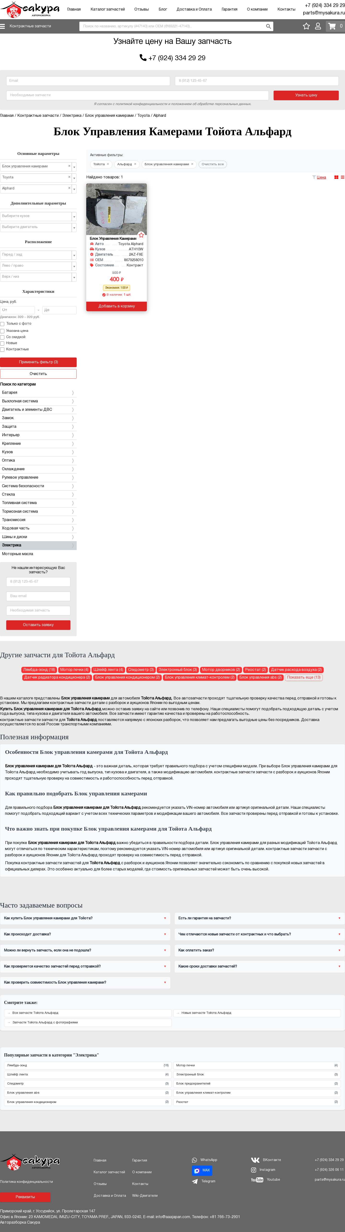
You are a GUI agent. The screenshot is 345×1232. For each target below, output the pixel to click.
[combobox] (176, 26)
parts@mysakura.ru (324, 13)
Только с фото (15, 324)
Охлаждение (38, 469)
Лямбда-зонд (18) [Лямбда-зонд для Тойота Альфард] (39, 670)
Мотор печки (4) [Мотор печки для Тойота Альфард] (74, 670)
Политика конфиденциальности (26, 1182)
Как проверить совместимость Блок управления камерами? (55, 982)
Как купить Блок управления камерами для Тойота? (48, 918)
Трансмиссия (38, 520)
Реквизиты (25, 1197)
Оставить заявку (38, 625)
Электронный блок (257, 1075)
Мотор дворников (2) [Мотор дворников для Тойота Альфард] (221, 670)
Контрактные (14, 349)
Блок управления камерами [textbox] (36, 166)
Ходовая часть (38, 528)
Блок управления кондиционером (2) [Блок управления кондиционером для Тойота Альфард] (127, 677)
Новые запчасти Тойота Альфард (206, 1013)
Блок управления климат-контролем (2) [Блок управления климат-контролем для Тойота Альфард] (200, 677)
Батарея (38, 393)
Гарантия (229, 9)
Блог (163, 9)
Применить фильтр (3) (38, 362)
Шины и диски (38, 537)
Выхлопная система (38, 401)
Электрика (38, 545)
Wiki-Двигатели (145, 1195)
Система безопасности (38, 486)
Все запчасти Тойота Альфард (35, 1013)
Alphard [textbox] (36, 188)
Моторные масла (17, 554)
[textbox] (36, 216)
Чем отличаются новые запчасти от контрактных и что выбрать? (234, 934)
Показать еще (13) (304, 677)
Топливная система (38, 503)
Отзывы (141, 9)
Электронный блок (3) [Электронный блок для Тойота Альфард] (178, 670)
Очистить (38, 374)
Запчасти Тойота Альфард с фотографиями (45, 1022)
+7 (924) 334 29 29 (325, 6)
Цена (321, 177)
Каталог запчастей (108, 9)
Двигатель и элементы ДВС (38, 410)
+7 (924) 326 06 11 (329, 1170)
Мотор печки (257, 1066)
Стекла (38, 495)
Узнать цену (306, 95)
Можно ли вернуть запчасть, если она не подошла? (47, 950)
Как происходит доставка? (27, 934)
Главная (74, 9)
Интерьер (38, 435)
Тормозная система (38, 512)
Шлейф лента (88, 1075)
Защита (38, 427)
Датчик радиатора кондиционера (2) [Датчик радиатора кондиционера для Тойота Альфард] (57, 677)
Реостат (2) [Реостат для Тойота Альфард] (255, 670)
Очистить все (213, 164)
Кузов (38, 452)
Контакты (286, 9)
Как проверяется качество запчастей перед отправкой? (52, 966)
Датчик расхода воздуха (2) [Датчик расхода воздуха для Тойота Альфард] (296, 670)
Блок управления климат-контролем (257, 1093)
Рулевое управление (38, 477)
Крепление (38, 444)
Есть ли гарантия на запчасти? (204, 918)
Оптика (38, 460)
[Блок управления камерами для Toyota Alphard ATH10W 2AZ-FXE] (116, 209)
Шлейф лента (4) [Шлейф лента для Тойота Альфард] (108, 670)
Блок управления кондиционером (88, 1102)
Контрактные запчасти (30, 26)
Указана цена (14, 331)
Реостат (257, 1102)
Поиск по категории (18, 384)
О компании (257, 9)
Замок (38, 418)
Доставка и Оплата (194, 9)
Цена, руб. (8, 302)
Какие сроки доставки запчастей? (207, 966)
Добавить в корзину (116, 306)
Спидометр (88, 1084)
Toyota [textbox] (36, 177)
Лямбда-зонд (88, 1066)
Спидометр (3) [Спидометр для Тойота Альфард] (141, 670)
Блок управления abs (88, 1093)
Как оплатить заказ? (196, 950)
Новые (8, 343)
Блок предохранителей (257, 1084)
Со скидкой (12, 337)
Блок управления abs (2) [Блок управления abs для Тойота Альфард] (260, 677)
